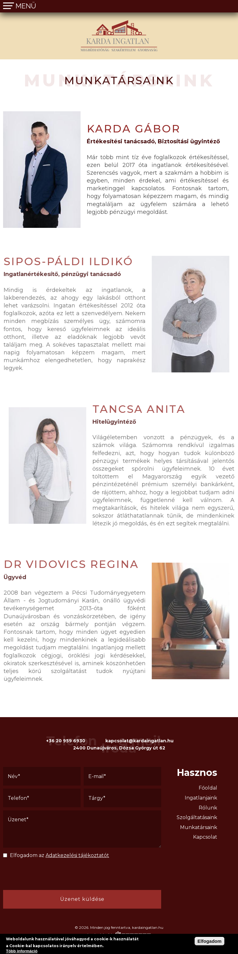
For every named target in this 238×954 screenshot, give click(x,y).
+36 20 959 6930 (65, 741)
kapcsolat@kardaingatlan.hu (139, 741)
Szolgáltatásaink (197, 817)
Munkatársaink (198, 827)
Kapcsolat (205, 837)
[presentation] (46, 876)
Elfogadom (209, 941)
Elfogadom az (59, 855)
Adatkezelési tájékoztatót (77, 855)
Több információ (21, 951)
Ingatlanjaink (201, 798)
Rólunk (208, 808)
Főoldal (208, 788)
